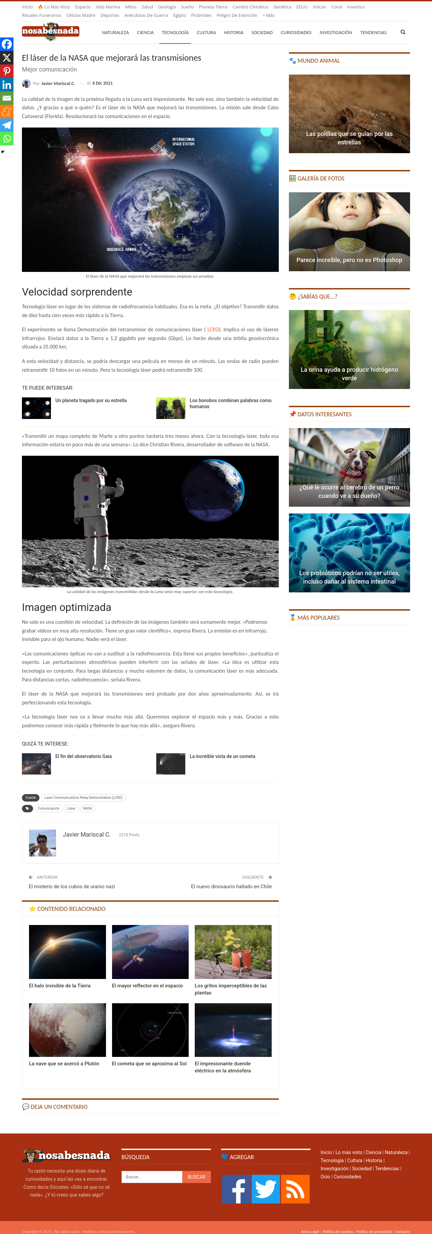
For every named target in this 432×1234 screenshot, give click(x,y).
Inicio (27, 7)
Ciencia (145, 24)
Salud (147, 7)
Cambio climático (250, 7)
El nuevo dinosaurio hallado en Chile (231, 878)
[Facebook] (7, 44)
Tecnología (175, 24)
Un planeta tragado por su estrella (91, 392)
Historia (233, 24)
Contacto (402, 1223)
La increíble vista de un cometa (222, 748)
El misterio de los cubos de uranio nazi (72, 878)
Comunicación (48, 800)
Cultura (206, 24)
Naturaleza (115, 24)
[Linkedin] (7, 84)
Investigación (336, 24)
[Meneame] (7, 111)
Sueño (187, 7)
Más (353, 7)
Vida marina (108, 7)
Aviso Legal (310, 1223)
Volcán (319, 7)
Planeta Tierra (213, 7)
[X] (7, 57)
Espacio (83, 7)
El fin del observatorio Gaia (83, 748)
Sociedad (262, 24)
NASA (87, 800)
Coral (336, 7)
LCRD (213, 321)
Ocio (325, 1168)
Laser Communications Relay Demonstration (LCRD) (83, 789)
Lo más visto (348, 1144)
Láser (71, 800)
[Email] (7, 98)
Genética (282, 7)
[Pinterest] (7, 71)
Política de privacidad (374, 1223)
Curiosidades (296, 24)
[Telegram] (7, 125)
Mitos (131, 7)
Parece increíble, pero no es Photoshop (349, 251)
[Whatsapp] (7, 138)
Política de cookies (338, 1223)
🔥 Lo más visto (54, 7)
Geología (167, 7)
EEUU (301, 7)
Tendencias (387, 1160)
